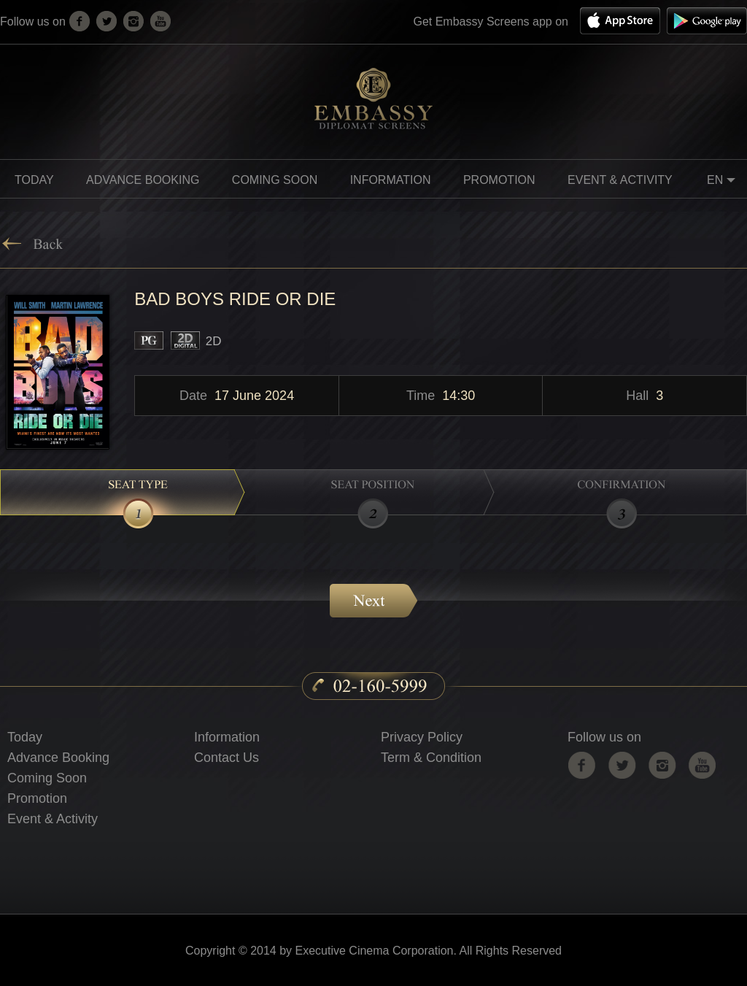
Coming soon (274, 180)
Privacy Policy (421, 737)
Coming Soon (47, 778)
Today (34, 180)
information (390, 180)
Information (227, 737)
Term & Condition (431, 757)
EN (723, 182)
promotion (499, 180)
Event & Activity (620, 180)
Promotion (37, 798)
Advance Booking (142, 180)
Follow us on (604, 737)
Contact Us (226, 757)
